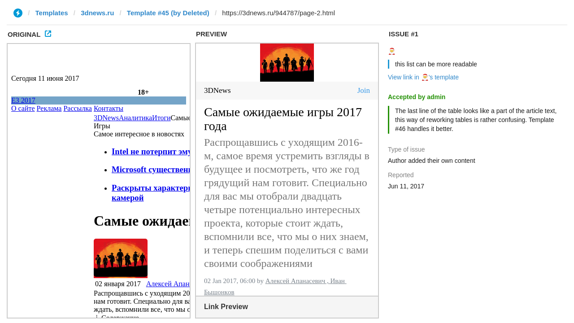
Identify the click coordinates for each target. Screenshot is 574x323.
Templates (51, 13)
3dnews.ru (97, 13)
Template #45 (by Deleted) (168, 13)
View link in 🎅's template (423, 77)
